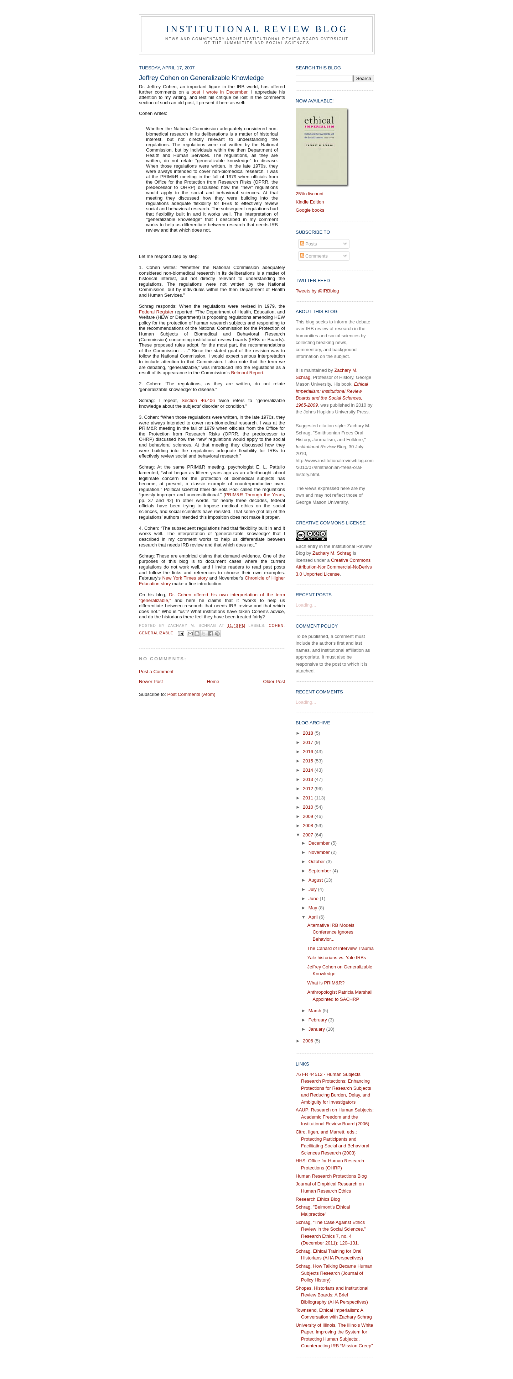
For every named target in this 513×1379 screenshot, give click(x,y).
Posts (308, 244)
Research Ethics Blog (318, 1199)
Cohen (276, 626)
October (317, 861)
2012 (309, 788)
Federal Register (156, 312)
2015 (309, 761)
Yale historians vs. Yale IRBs (336, 957)
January (317, 1029)
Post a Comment (156, 671)
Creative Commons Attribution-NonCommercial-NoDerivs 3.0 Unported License (334, 567)
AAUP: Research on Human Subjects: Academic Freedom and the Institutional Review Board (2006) (335, 1116)
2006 (309, 1041)
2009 (309, 816)
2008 (309, 825)
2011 (309, 798)
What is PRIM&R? (325, 983)
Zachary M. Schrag (332, 553)
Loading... (306, 605)
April (314, 917)
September (320, 870)
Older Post (274, 681)
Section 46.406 (198, 400)
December (320, 843)
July (313, 889)
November (320, 852)
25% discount (309, 193)
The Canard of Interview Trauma (340, 948)
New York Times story (185, 578)
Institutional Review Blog (257, 29)
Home (213, 681)
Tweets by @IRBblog (317, 291)
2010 (309, 807)
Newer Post (151, 681)
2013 (309, 779)
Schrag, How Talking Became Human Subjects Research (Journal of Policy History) (334, 1273)
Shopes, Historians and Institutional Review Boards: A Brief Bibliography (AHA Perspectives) (332, 1295)
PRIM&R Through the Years (254, 494)
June (314, 898)
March (316, 1010)
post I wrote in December (219, 92)
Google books (310, 210)
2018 (309, 733)
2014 (309, 770)
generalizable (156, 633)
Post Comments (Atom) (191, 694)
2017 (309, 742)
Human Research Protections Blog (331, 1176)
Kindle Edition (310, 202)
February (318, 1020)
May (313, 907)
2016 (309, 751)
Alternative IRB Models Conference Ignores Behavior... (330, 932)
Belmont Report (247, 372)
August (316, 880)
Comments (314, 256)
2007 (309, 835)
